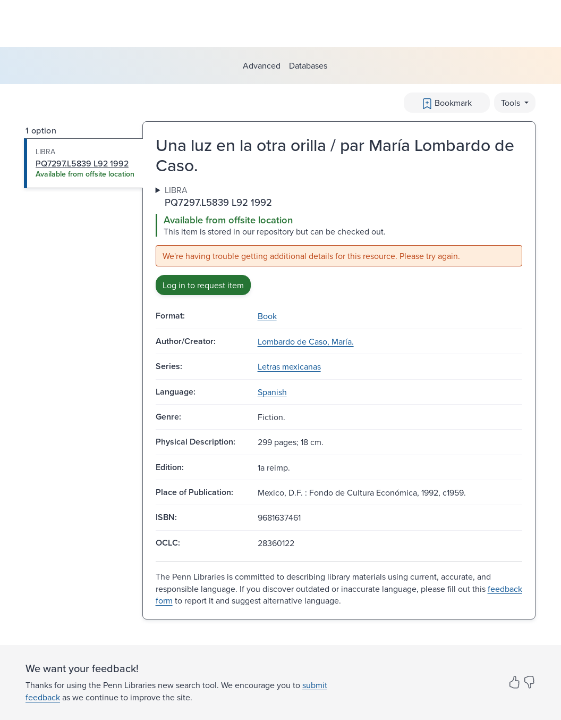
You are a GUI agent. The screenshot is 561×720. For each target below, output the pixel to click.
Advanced (261, 65)
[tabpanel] (339, 240)
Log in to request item (203, 285)
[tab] (83, 163)
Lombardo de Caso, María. (306, 341)
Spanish (272, 392)
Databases (308, 65)
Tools (511, 102)
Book (267, 316)
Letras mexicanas (289, 366)
